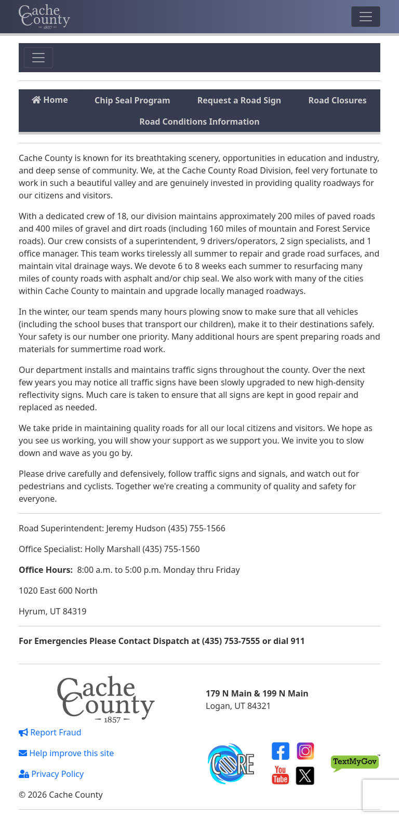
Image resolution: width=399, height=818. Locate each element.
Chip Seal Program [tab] (132, 100)
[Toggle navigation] (365, 16)
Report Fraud (50, 732)
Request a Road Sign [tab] (239, 100)
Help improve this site (66, 753)
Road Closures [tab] (338, 100)
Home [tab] (50, 99)
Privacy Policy (51, 774)
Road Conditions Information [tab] (199, 121)
